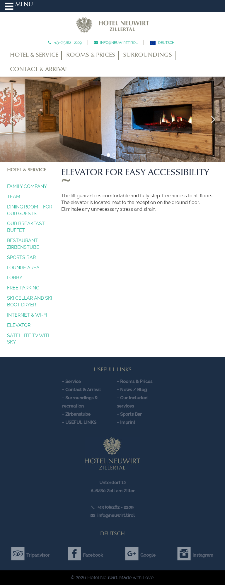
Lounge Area (23, 267)
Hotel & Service (34, 55)
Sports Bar (21, 257)
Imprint (127, 422)
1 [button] (108, 155)
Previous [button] (11, 119)
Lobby (14, 277)
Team (13, 196)
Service (73, 381)
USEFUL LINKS (80, 422)
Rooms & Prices (90, 55)
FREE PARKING (23, 288)
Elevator (18, 325)
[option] (112, 119)
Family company (27, 186)
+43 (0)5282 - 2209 (67, 43)
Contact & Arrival (39, 70)
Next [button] (213, 119)
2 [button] (114, 155)
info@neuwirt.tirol (118, 43)
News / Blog (133, 389)
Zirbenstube (78, 414)
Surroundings (147, 55)
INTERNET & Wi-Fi (27, 315)
